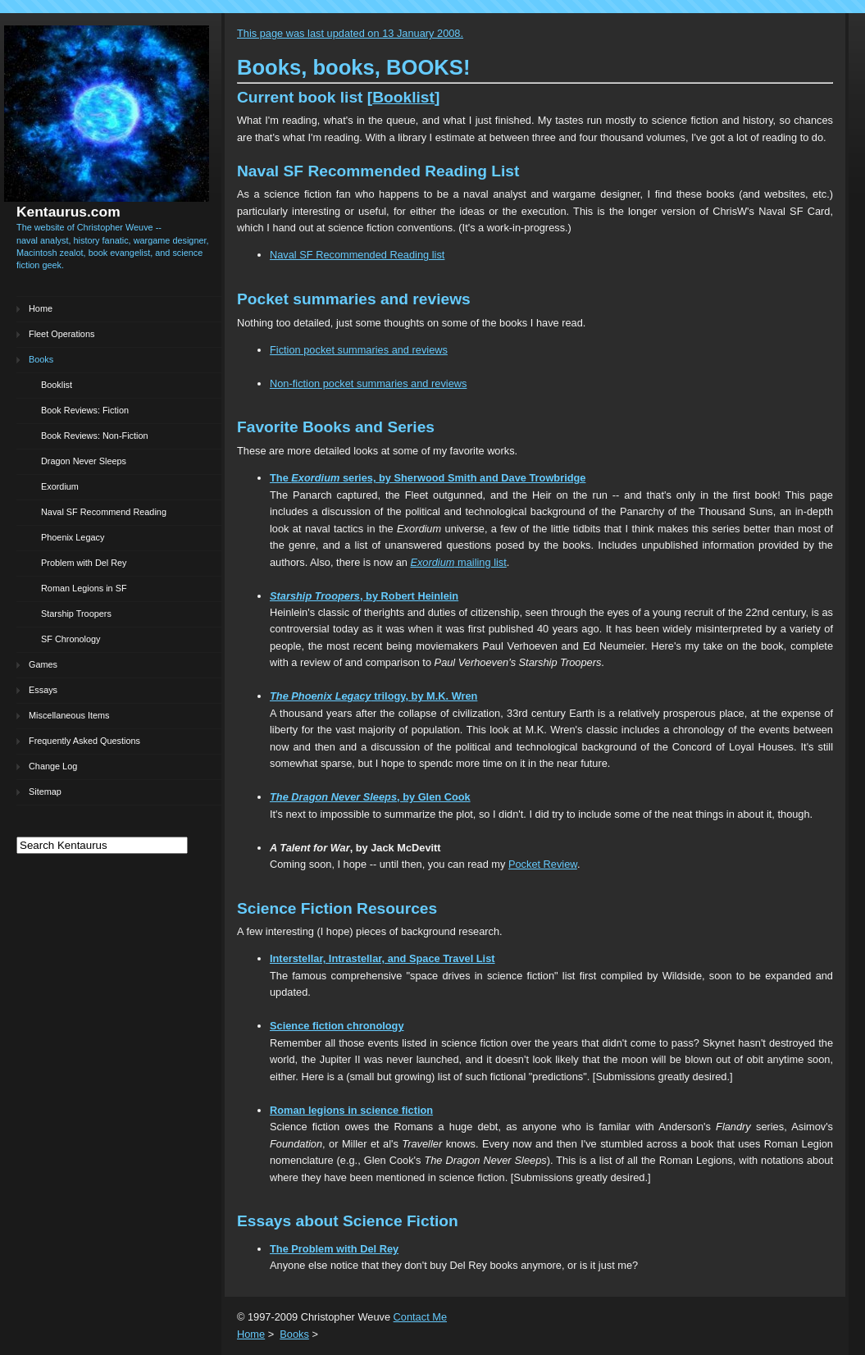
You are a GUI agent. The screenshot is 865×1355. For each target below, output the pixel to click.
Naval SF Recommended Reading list (357, 255)
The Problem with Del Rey (334, 1249)
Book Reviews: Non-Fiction (94, 435)
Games (43, 664)
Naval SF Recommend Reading (103, 512)
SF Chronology (71, 639)
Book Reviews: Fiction (85, 410)
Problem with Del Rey (84, 563)
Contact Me (420, 1317)
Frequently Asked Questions (84, 741)
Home (40, 308)
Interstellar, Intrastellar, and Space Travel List (382, 958)
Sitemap (45, 791)
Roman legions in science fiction (351, 1110)
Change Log (53, 766)
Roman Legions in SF (84, 588)
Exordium (60, 486)
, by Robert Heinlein (364, 596)
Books (41, 359)
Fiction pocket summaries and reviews (359, 350)
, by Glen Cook (370, 797)
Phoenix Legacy (72, 537)
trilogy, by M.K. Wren (373, 696)
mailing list (458, 562)
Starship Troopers (76, 613)
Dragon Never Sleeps (83, 461)
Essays (43, 690)
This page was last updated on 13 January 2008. (350, 33)
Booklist (56, 385)
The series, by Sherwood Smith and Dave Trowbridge (427, 478)
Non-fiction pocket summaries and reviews (368, 383)
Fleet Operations (61, 334)
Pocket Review (542, 864)
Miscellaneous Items (69, 715)
